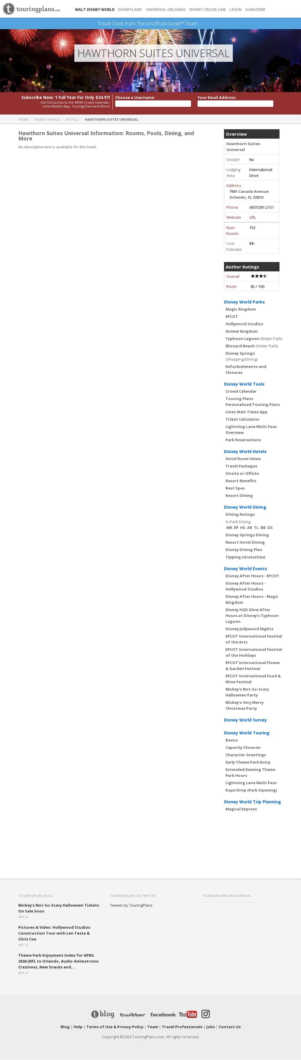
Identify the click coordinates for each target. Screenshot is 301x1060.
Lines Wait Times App (246, 412)
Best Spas (235, 488)
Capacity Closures (242, 747)
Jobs (210, 1027)
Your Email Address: (217, 97)
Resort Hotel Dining (245, 542)
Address (233, 185)
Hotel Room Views (243, 459)
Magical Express (241, 809)
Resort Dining (239, 495)
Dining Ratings (240, 514)
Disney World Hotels (245, 451)
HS (242, 527)
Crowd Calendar (241, 391)
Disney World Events (245, 569)
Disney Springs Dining (247, 535)
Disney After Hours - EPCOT (252, 576)
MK (229, 527)
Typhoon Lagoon (242, 338)
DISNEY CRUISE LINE (207, 9)
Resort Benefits (240, 481)
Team (152, 1027)
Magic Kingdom (240, 309)
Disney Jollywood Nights (249, 629)
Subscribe (255, 9)
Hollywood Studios (244, 324)
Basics (231, 740)
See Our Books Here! (203, 23)
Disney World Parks (244, 302)
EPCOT (231, 316)
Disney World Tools (244, 384)
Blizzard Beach (240, 346)
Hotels (72, 119)
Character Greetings (245, 755)
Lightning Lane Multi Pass (251, 783)
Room (231, 286)
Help (78, 1027)
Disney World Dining (245, 507)
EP (236, 527)
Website (233, 217)
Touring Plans (239, 399)
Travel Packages (241, 466)
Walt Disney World (95, 9)
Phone (232, 207)
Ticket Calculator (242, 419)
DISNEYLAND (130, 9)
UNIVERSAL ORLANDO (166, 9)
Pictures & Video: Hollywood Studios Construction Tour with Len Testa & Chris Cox (54, 933)
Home (23, 119)
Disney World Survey (245, 720)
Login (236, 9)
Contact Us (230, 1027)
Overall (232, 276)
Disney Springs (240, 353)
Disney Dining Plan (243, 550)
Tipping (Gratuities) (245, 557)
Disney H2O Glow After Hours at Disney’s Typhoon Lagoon (252, 615)
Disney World (47, 119)
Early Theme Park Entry (247, 762)
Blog (65, 1027)
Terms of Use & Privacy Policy (114, 1027)
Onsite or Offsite (242, 473)
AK (249, 527)
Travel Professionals (182, 1027)
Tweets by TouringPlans (131, 905)
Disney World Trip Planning (252, 802)
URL (252, 217)
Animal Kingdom (241, 331)
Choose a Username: (135, 97)
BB (263, 527)
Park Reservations (243, 440)
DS (270, 527)
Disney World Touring (247, 733)
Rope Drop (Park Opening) (251, 790)
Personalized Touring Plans (252, 404)
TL (256, 527)
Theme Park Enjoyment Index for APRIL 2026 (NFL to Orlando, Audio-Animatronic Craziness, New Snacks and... (58, 961)
